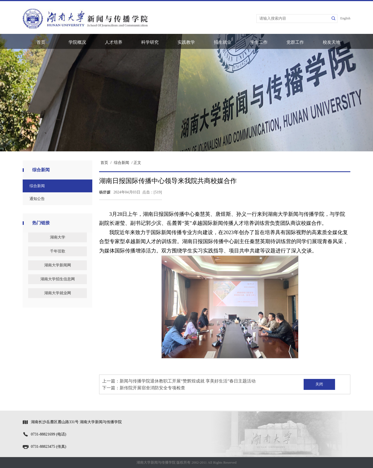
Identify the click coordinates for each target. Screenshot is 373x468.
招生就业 (222, 42)
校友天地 (331, 42)
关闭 (319, 384)
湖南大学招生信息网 (57, 279)
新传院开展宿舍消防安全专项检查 (152, 387)
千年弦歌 (57, 251)
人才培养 (113, 42)
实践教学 (186, 42)
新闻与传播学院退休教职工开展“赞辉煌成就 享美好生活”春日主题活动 (188, 381)
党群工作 (295, 42)
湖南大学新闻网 (57, 265)
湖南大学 (57, 237)
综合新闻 (37, 186)
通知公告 (37, 199)
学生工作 (259, 42)
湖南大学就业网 (57, 293)
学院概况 (77, 42)
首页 (41, 42)
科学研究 (150, 42)
